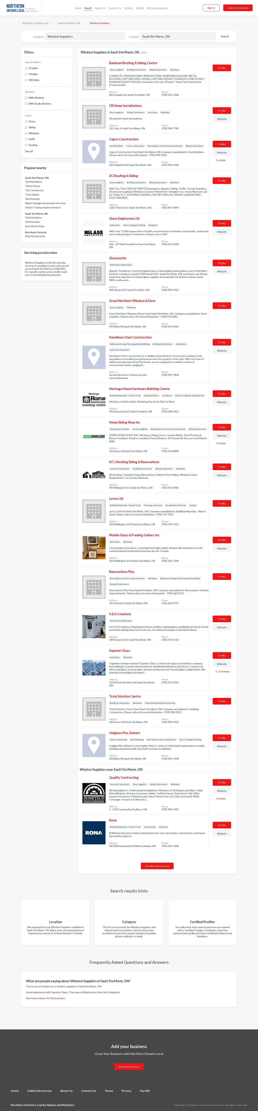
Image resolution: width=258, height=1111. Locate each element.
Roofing (33, 144)
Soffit (32, 139)
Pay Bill (140, 8)
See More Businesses (157, 865)
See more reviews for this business (45, 998)
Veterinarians (32, 198)
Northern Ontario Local (35, 23)
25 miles (33, 68)
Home (78, 8)
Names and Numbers (61, 1105)
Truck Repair (32, 194)
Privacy (126, 1090)
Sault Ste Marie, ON (69, 23)
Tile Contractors (34, 190)
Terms (109, 1090)
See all (29, 151)
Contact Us (114, 8)
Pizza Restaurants (35, 236)
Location (134, 36)
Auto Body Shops (35, 226)
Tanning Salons (33, 181)
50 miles (33, 73)
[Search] (224, 36)
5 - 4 (222, 671)
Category (38, 36)
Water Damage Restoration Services (45, 203)
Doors (32, 121)
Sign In (211, 7)
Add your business (157, 8)
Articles (128, 8)
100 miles (34, 79)
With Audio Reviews (40, 103)
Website (222, 118)
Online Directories (39, 1090)
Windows (34, 133)
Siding (32, 127)
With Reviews (36, 97)
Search (88, 8)
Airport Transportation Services (43, 207)
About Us (100, 8)
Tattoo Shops (32, 185)
